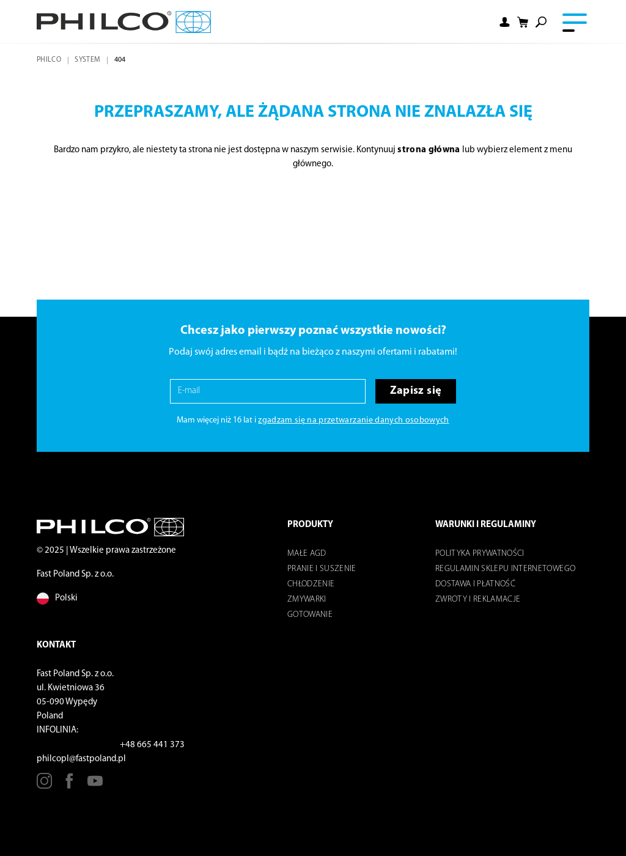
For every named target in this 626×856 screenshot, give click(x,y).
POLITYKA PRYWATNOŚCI (480, 553)
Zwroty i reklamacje (477, 599)
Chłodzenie (310, 584)
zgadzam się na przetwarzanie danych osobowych (353, 420)
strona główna (428, 150)
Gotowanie (310, 614)
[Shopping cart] (523, 22)
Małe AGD (306, 553)
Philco (49, 60)
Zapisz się (415, 391)
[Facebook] (69, 785)
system (87, 60)
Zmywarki (306, 599)
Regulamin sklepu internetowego (505, 569)
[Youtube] (95, 785)
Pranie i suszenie (321, 569)
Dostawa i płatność (475, 584)
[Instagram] (44, 785)
